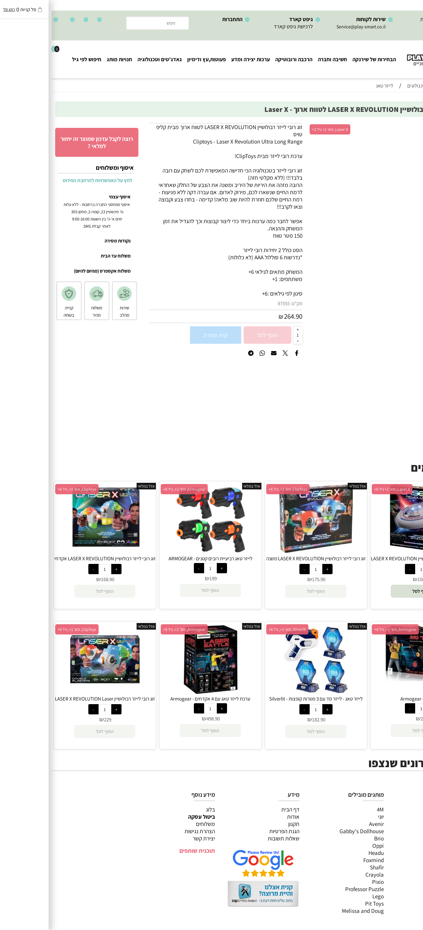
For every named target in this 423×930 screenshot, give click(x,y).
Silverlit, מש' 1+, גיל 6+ (235, 629)
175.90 (267, 579)
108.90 (372, 579)
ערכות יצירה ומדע (199, 59)
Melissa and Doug (311, 910)
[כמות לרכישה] (246, 334)
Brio (327, 838)
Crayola (323, 874)
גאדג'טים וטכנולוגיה (108, 59)
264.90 (241, 316)
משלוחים (153, 823)
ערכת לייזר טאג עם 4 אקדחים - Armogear (159, 698)
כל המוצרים (404, 809)
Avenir (324, 823)
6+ (213, 293)
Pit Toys (323, 903)
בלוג (158, 809)
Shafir (325, 867)
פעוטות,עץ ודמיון (399, 838)
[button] (369, 591)
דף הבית (239, 809)
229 (56, 719)
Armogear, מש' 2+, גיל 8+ (133, 489)
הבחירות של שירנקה (322, 59)
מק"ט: (245, 303)
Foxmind (322, 860)
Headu (324, 852)
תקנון (242, 823)
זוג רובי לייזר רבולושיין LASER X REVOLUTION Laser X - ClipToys (53, 702)
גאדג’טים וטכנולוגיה (396, 845)
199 (161, 578)
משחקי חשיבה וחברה (394, 816)
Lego (326, 896)
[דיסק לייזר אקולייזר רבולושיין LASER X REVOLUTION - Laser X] (370, 551)
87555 (232, 303)
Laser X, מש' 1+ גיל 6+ (340, 489)
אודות (241, 816)
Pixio (326, 881)
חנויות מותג (67, 59)
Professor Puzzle (313, 889)
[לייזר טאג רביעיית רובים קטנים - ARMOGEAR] (159, 551)
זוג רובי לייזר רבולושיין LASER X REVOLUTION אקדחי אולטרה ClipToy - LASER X (53, 561)
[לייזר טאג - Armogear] (370, 679)
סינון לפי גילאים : (233, 293)
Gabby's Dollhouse (310, 831)
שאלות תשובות (232, 838)
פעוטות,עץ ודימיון (155, 59)
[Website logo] (386, 54)
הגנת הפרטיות (233, 831)
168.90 (56, 579)
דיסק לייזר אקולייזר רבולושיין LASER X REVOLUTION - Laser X (369, 561)
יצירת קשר (152, 838)
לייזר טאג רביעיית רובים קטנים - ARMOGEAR (159, 558)
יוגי (329, 816)
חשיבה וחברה (280, 59)
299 (372, 718)
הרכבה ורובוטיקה (242, 59)
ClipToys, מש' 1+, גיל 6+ (236, 489)
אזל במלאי (406, 126)
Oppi (326, 845)
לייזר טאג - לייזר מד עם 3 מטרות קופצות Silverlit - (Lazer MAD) (264, 702)
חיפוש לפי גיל (35, 59)
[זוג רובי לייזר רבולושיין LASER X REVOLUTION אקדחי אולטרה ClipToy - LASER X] (53, 551)
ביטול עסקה (150, 816)
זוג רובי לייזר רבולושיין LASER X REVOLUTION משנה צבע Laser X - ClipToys (264, 561)
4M (328, 809)
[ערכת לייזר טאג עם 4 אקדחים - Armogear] (158, 691)
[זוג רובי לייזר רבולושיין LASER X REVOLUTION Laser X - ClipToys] (53, 691)
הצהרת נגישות (148, 831)
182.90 (267, 719)
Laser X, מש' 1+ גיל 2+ (278, 129)
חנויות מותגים (402, 852)
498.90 (161, 718)
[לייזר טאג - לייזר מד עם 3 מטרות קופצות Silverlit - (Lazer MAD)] (264, 691)
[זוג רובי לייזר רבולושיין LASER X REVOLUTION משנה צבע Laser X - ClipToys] (264, 550)
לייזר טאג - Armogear (370, 698)
